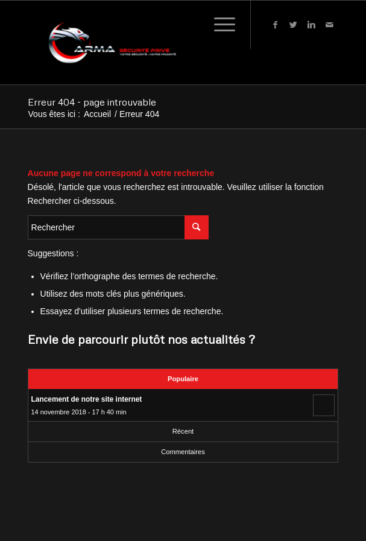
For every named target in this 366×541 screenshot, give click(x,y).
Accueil (97, 114)
